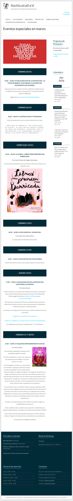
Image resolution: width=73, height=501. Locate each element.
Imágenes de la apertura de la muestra (25, 316)
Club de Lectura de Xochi (10, 443)
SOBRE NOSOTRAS (52, 19)
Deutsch (67, 12)
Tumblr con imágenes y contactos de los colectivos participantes (24, 320)
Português (66, 14)
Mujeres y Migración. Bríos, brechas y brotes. (16, 446)
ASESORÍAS (29, 19)
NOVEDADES (32, 22)
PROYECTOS (39, 19)
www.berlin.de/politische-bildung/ (29, 97)
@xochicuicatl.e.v (50, 483)
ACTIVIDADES (18, 19)
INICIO (8, 19)
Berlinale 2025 (7, 440)
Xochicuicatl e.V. (22, 5)
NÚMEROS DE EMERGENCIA (15, 22)
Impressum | (6, 453)
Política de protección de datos (20, 453)
